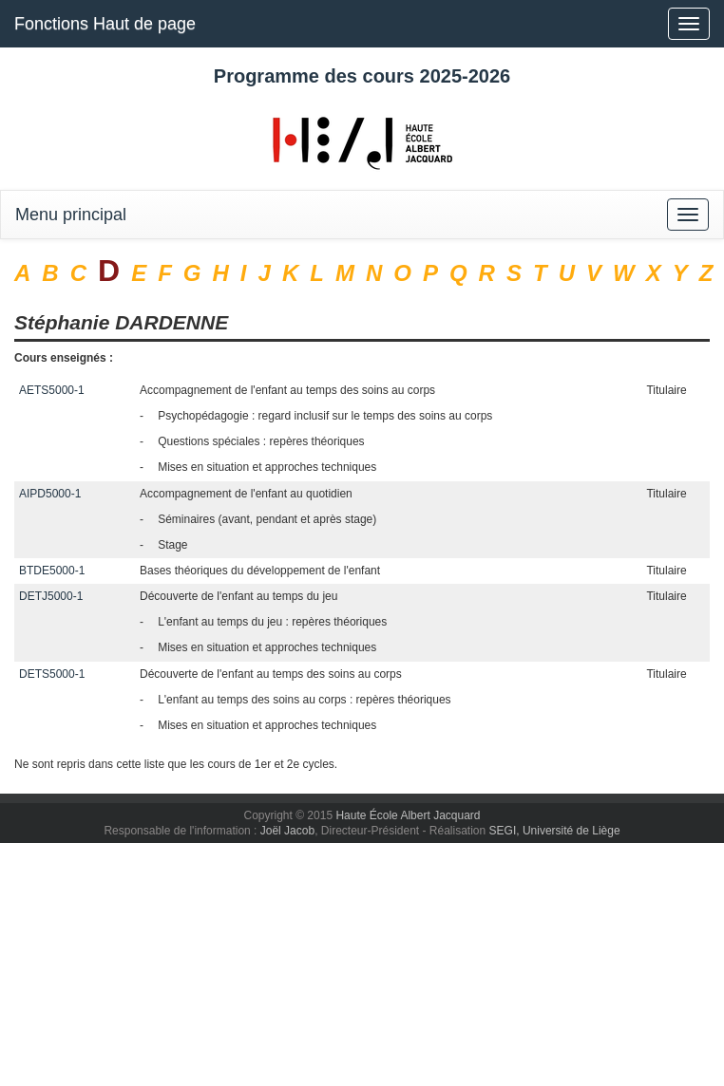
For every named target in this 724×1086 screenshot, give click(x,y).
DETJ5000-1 (51, 596)
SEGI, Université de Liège (554, 830)
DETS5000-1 (52, 674)
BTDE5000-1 (52, 570)
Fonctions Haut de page (105, 23)
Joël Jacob (287, 830)
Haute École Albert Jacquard (407, 815)
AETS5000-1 (52, 390)
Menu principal (70, 214)
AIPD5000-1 (50, 493)
